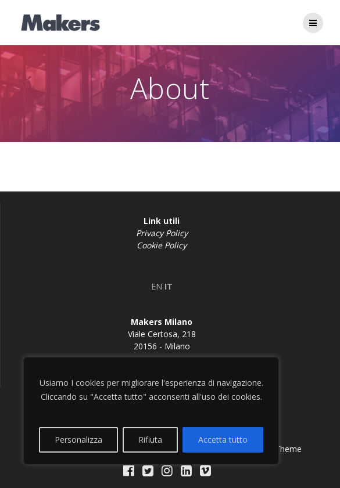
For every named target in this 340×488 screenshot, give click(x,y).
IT (168, 286)
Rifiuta (150, 439)
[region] (151, 411)
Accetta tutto (223, 439)
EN (156, 286)
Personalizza (78, 439)
